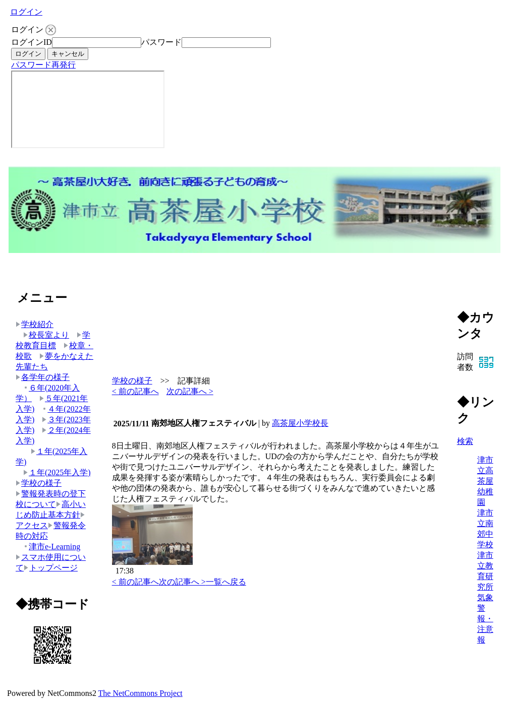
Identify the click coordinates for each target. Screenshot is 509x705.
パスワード (161, 42)
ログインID (31, 42)
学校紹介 (34, 324)
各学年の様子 (43, 377)
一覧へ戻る (226, 582)
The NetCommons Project (140, 693)
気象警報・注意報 (485, 618)
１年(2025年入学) (57, 472)
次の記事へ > (189, 391)
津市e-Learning (51, 546)
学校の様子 (39, 483)
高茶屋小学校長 (300, 423)
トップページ (51, 567)
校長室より (46, 335)
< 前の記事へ (135, 391)
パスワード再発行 (43, 64)
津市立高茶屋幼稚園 (485, 481)
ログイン (26, 12)
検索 (465, 441)
